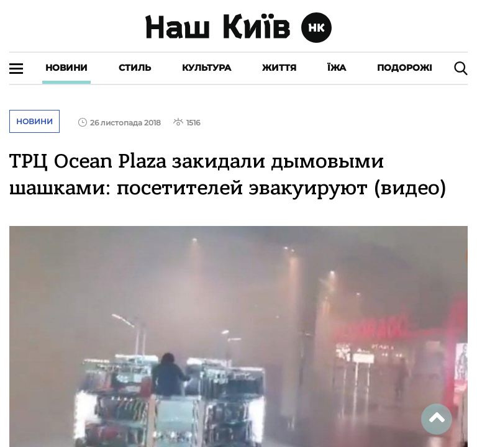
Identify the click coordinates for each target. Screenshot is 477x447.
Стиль (135, 67)
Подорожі (404, 67)
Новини (66, 67)
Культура (206, 67)
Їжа (336, 67)
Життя (279, 67)
